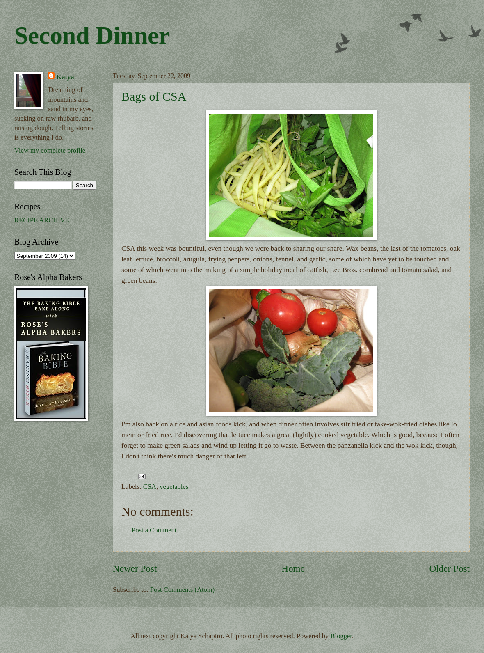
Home (293, 568)
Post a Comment (154, 530)
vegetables (174, 486)
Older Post (449, 568)
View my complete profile (49, 150)
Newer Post (135, 568)
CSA (149, 486)
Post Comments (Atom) (182, 589)
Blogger (341, 636)
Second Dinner (91, 35)
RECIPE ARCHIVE (41, 220)
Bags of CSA (153, 96)
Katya (65, 77)
